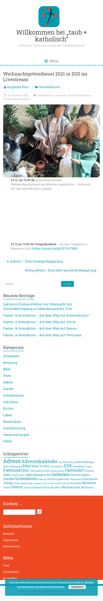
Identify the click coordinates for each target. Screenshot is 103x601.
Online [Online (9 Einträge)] (6, 487)
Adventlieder (44, 95)
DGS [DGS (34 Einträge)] (68, 465)
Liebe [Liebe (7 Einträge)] (64, 483)
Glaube (8, 389)
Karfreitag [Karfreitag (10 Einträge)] (26, 483)
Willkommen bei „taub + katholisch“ (51, 35)
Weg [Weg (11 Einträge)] (57, 487)
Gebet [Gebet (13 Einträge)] (7, 475)
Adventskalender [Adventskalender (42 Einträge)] (39, 461)
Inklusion (10, 402)
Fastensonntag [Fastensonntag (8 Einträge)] (57, 470)
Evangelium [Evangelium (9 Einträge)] (79, 466)
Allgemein (11, 356)
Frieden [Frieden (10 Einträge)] (89, 470)
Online (71, 95)
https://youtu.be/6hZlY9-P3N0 (54, 249)
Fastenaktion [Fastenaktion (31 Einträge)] (16, 470)
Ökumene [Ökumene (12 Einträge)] (87, 487)
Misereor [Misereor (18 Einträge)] (89, 483)
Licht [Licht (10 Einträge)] (58, 483)
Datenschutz (11, 546)
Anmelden (10, 578)
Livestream (59, 95)
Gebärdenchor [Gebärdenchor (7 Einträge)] (18, 475)
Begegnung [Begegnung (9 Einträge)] (16, 466)
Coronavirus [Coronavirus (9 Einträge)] (56, 466)
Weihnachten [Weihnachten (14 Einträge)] (70, 487)
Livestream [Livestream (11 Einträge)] (74, 483)
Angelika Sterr (18, 87)
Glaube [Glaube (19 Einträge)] (8, 479)
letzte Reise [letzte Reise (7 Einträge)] (49, 483)
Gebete (8, 382)
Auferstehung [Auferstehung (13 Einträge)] (84, 462)
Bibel (7, 369)
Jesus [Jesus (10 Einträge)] (16, 483)
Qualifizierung (14, 428)
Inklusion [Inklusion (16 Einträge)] (90, 479)
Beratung (10, 363)
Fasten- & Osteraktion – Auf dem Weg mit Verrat (39, 322)
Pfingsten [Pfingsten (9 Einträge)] (37, 487)
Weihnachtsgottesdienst (16, 99)
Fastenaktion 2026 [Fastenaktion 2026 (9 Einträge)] (39, 470)
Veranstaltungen (16, 435)
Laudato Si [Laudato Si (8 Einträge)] (38, 483)
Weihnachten (83, 95)
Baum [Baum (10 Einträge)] (6, 466)
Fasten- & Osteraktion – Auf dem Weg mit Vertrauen (42, 335)
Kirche (8, 408)
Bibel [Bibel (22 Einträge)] (27, 466)
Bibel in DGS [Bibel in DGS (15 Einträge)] (40, 466)
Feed (6, 565)
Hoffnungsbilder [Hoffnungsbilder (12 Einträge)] (58, 479)
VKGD (7, 441)
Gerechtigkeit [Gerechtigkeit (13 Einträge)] (80, 475)
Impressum (10, 540)
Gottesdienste (49, 87)
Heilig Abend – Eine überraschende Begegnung (62, 270)
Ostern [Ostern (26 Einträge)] (17, 486)
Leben (7, 415)
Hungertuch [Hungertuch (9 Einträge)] (76, 479)
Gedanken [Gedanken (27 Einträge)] (61, 474)
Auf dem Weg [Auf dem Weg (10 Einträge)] (66, 462)
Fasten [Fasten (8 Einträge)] (89, 466)
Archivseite (11, 571)
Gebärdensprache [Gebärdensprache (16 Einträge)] (38, 475)
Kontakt (9, 533)
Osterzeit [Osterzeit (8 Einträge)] (27, 487)
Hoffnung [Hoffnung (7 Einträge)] (42, 479)
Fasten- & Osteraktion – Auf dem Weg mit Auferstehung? (46, 315)
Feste (7, 376)
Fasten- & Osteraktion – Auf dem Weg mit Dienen (40, 328)
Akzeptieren (77, 587)
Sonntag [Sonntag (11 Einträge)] (48, 487)
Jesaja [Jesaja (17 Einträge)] (8, 483)
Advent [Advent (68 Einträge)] (12, 461)
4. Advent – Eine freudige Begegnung (33, 261)
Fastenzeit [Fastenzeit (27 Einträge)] (74, 470)
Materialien (12, 422)
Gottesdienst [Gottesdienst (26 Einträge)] (26, 478)
